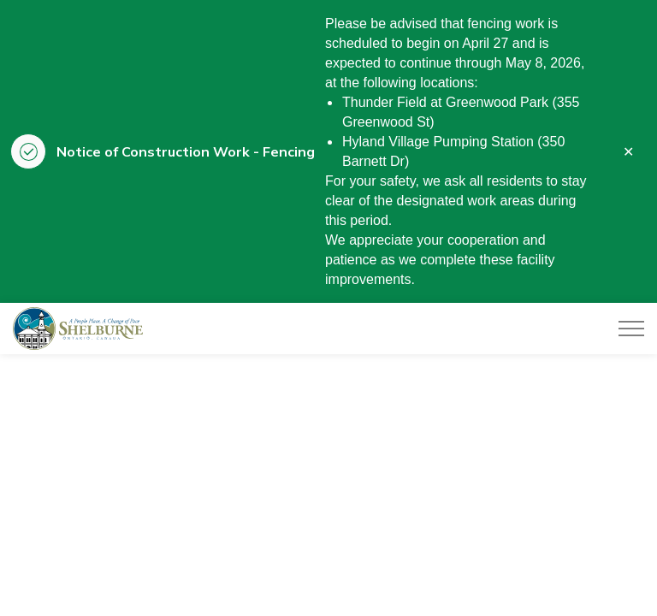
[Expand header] (631, 328)
